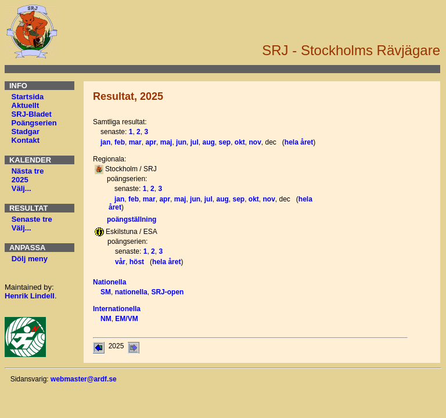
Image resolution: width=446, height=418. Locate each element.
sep (224, 142)
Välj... (21, 188)
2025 (20, 179)
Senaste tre (32, 219)
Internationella (117, 309)
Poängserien (34, 122)
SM (105, 292)
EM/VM (126, 319)
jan (105, 142)
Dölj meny (30, 258)
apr (150, 142)
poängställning (131, 219)
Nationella (109, 282)
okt (240, 142)
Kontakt (25, 140)
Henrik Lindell (30, 295)
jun (181, 142)
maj (166, 142)
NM (106, 319)
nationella (131, 292)
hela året (299, 142)
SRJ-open (167, 292)
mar (135, 142)
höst (137, 262)
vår (120, 262)
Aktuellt (25, 105)
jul (194, 142)
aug (208, 142)
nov (255, 142)
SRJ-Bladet (32, 114)
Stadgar (25, 131)
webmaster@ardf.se (84, 379)
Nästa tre (28, 171)
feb (119, 142)
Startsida (28, 96)
